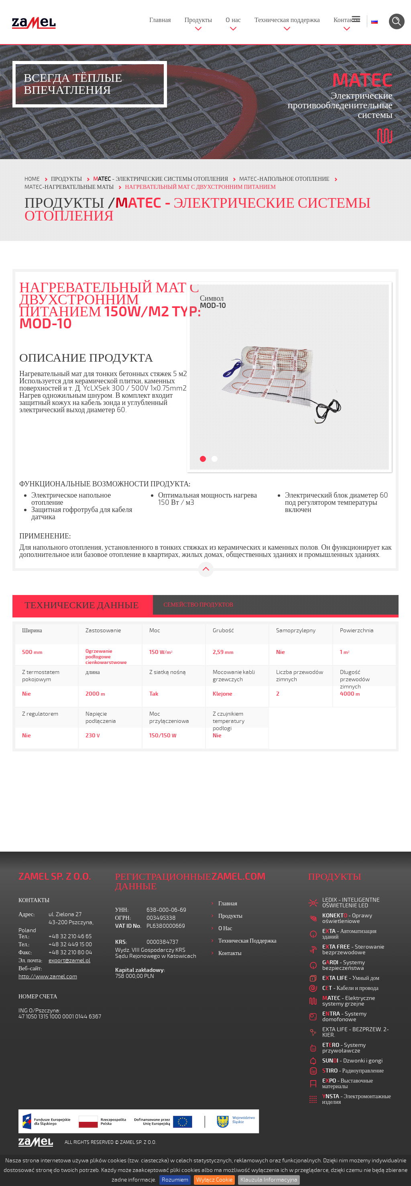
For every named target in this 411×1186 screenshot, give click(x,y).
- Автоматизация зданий (349, 934)
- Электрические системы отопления (160, 179)
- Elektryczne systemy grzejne (348, 1001)
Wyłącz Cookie (214, 1179)
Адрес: (26, 914)
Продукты (198, 20)
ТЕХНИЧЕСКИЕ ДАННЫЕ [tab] (81, 605)
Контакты (347, 20)
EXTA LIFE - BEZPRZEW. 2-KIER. (355, 1032)
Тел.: (24, 936)
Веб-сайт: (30, 968)
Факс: (25, 952)
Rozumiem (175, 1179)
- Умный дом (351, 978)
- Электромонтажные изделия (356, 1099)
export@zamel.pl (69, 960)
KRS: (121, 942)
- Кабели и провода (350, 988)
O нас (233, 20)
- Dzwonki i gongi (352, 1060)
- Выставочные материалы (347, 1083)
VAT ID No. (128, 926)
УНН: (122, 910)
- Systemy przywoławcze (344, 1048)
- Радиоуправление (353, 1070)
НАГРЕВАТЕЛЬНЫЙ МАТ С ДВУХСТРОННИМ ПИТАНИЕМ (200, 187)
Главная (160, 20)
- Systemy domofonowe (344, 1016)
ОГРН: (123, 918)
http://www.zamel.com (47, 976)
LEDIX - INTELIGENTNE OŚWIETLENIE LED (351, 903)
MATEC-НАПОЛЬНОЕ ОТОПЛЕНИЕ (284, 179)
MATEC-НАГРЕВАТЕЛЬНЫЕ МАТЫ (69, 187)
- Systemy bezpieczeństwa (343, 965)
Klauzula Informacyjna (268, 1179)
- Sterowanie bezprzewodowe (353, 949)
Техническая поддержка (287, 20)
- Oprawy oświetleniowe (347, 918)
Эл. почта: (30, 960)
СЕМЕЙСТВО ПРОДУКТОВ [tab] (199, 604)
